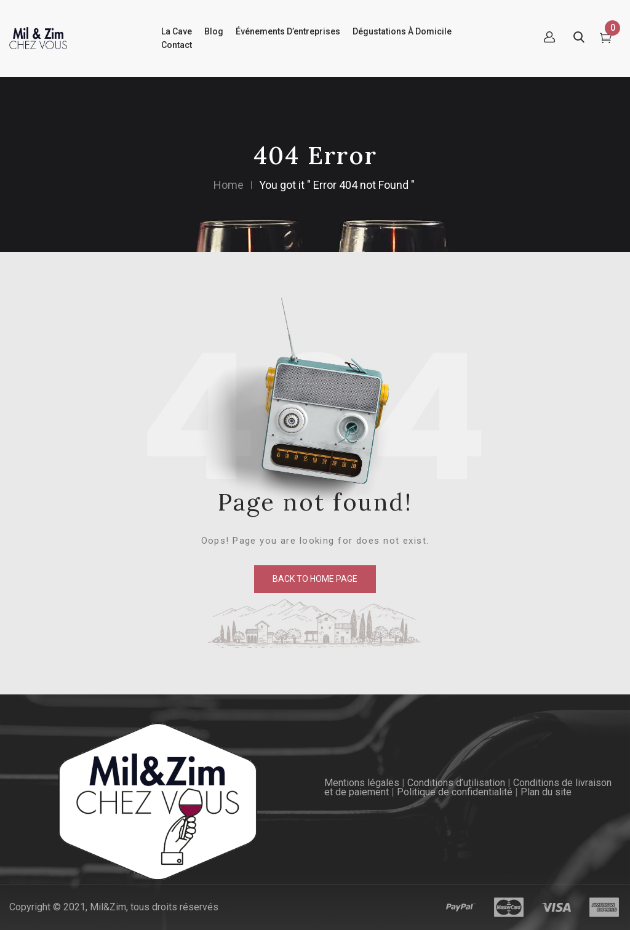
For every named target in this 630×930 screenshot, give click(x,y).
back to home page (315, 579)
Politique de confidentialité (454, 792)
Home (228, 184)
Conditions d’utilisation (456, 783)
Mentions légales (361, 783)
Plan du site (546, 792)
